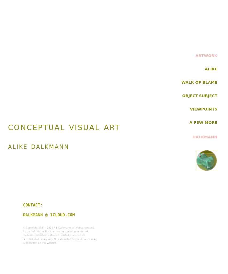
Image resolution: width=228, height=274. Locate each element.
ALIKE (211, 69)
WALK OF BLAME (199, 82)
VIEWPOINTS (203, 109)
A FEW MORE (203, 122)
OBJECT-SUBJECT (199, 96)
